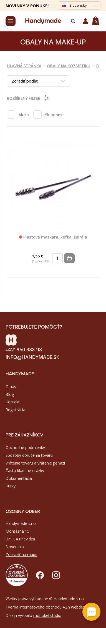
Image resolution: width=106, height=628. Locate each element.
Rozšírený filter (29, 98)
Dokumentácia (19, 478)
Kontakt (13, 401)
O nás (11, 386)
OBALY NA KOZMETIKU (68, 65)
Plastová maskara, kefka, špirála (53, 237)
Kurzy (11, 485)
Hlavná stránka (24, 65)
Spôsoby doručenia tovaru (29, 455)
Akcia (24, 115)
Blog (10, 394)
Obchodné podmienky (25, 447)
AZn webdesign (76, 607)
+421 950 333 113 (24, 349)
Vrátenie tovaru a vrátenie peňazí (35, 463)
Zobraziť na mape (21, 554)
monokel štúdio (47, 615)
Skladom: (54, 115)
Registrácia (15, 409)
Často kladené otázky (25, 470)
